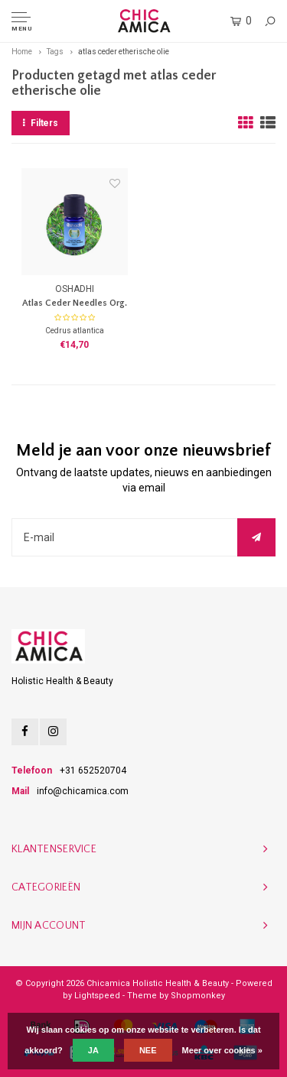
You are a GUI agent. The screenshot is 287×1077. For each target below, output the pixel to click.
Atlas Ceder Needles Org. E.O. (74, 304)
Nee (148, 1050)
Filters (40, 123)
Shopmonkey (198, 996)
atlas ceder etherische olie (123, 51)
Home (21, 51)
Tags (55, 51)
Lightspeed (97, 996)
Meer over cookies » (222, 1050)
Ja (93, 1050)
